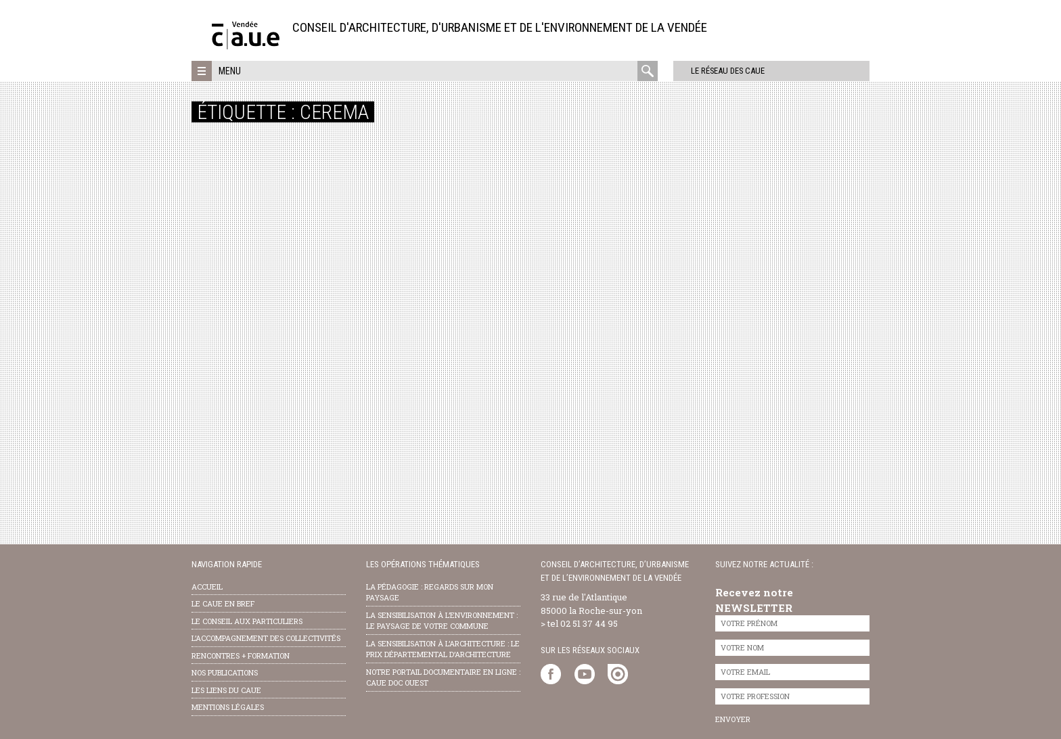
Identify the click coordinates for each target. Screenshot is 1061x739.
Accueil (207, 586)
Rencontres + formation (240, 655)
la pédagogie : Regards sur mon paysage (429, 592)
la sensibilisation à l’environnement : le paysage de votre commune (442, 620)
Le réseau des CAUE (715, 71)
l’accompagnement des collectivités (265, 638)
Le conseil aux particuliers (246, 621)
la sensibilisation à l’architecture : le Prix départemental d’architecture (443, 649)
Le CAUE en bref (222, 603)
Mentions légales (227, 707)
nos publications (224, 672)
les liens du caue (226, 690)
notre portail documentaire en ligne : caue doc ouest (443, 677)
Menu (230, 71)
